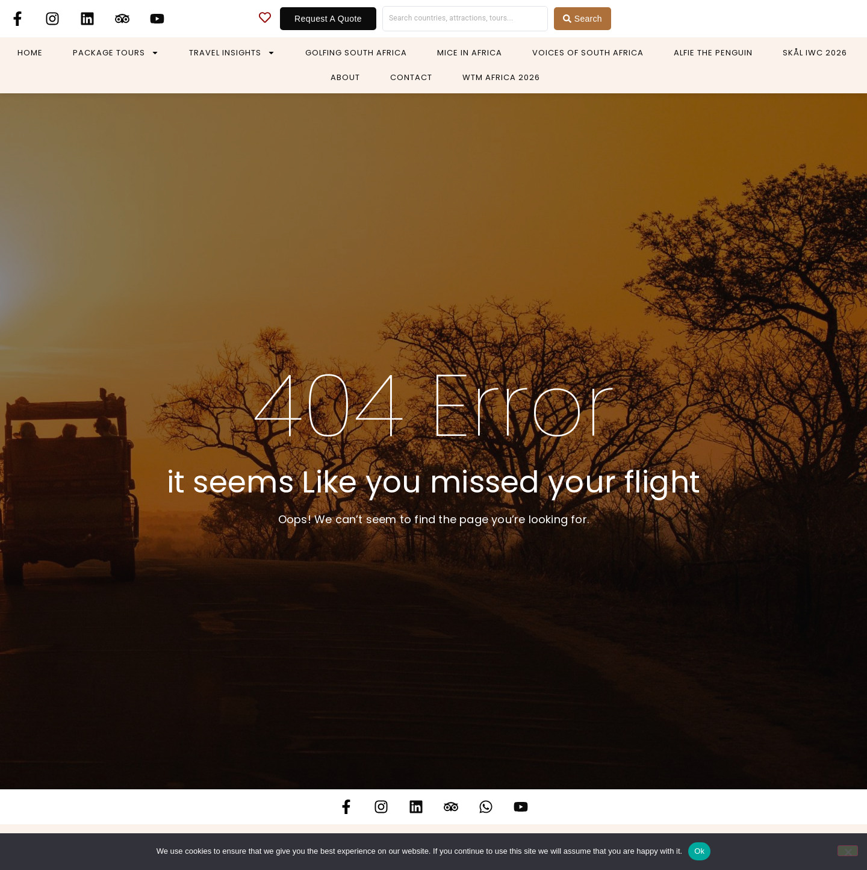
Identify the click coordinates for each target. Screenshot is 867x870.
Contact (411, 77)
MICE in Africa (469, 52)
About (345, 77)
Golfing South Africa (356, 52)
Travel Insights (232, 53)
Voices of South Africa (588, 52)
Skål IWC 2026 (815, 52)
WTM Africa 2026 (501, 77)
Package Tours (116, 53)
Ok (699, 851)
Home (30, 52)
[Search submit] (582, 18)
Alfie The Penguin (713, 52)
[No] (847, 850)
